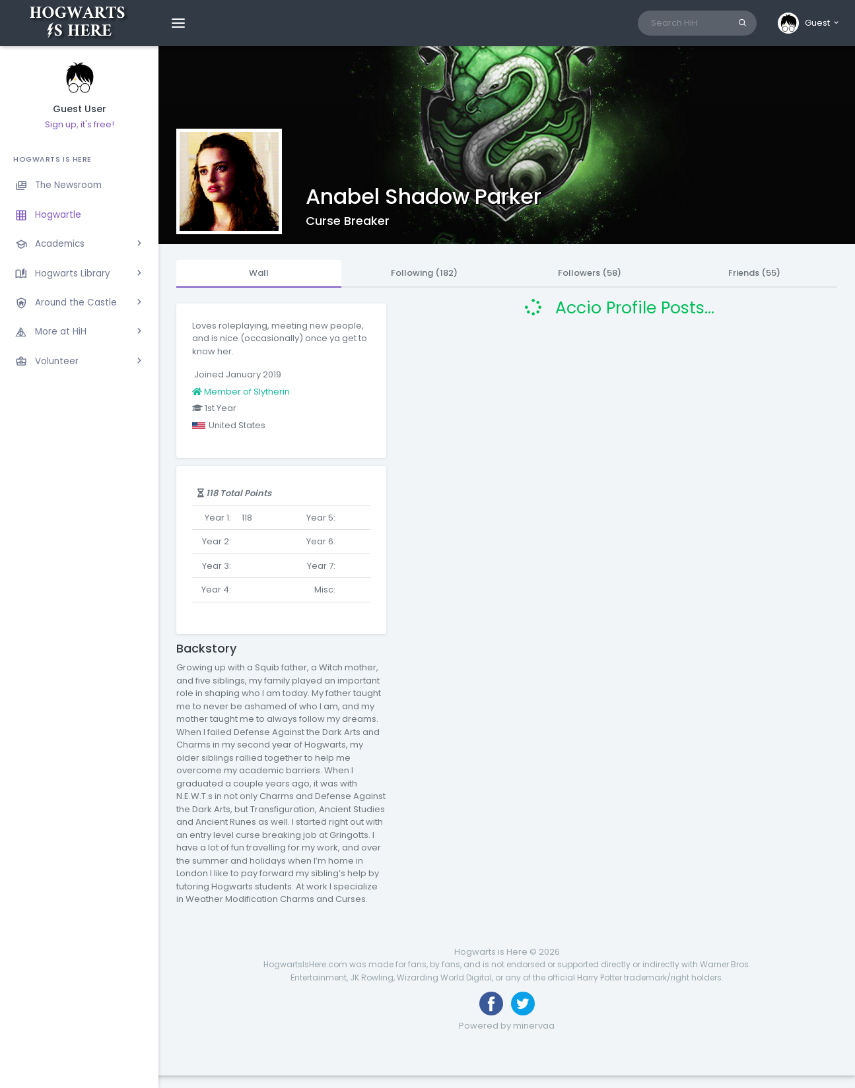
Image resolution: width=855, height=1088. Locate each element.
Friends (754, 273)
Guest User (79, 109)
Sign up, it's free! (79, 124)
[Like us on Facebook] (491, 1003)
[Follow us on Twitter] (523, 1003)
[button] (809, 23)
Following (424, 273)
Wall (259, 273)
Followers (589, 273)
